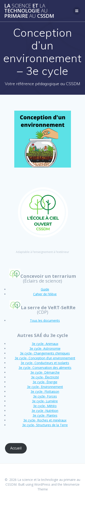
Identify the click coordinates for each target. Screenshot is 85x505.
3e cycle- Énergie (45, 382)
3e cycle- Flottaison (45, 391)
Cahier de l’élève (45, 294)
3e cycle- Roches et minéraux (44, 420)
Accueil (16, 448)
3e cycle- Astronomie (45, 348)
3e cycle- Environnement (45, 387)
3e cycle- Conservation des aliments (45, 367)
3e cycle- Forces (45, 396)
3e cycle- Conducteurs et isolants (45, 363)
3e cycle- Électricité (45, 377)
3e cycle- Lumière (45, 401)
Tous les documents (45, 320)
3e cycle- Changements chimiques (45, 353)
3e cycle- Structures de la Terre (45, 425)
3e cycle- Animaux (45, 344)
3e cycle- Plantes (45, 415)
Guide (45, 289)
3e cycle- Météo (45, 406)
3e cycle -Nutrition (45, 410)
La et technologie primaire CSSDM (29, 10)
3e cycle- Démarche (45, 372)
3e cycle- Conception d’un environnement (45, 358)
